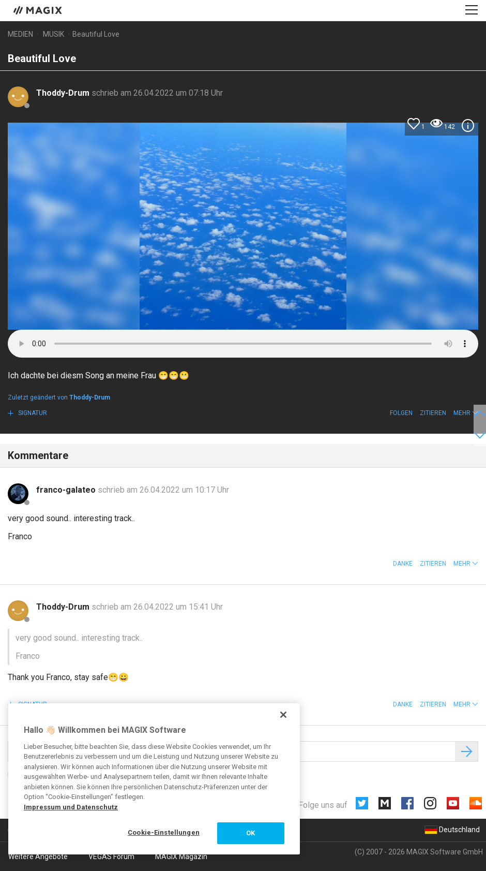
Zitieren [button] (433, 413)
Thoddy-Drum (64, 93)
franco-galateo (67, 490)
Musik (53, 34)
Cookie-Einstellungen (164, 832)
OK (250, 833)
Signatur (32, 413)
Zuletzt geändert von (59, 397)
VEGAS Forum (111, 856)
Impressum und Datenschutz (71, 807)
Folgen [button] (401, 413)
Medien (20, 34)
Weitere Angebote (38, 856)
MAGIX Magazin (181, 856)
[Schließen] (283, 714)
